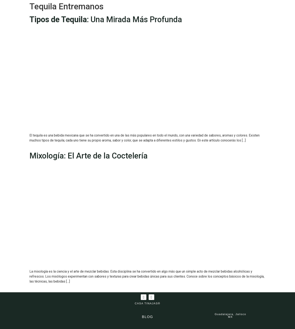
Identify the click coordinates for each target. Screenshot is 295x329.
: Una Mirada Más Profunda (105, 19)
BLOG (147, 317)
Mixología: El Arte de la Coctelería (88, 155)
